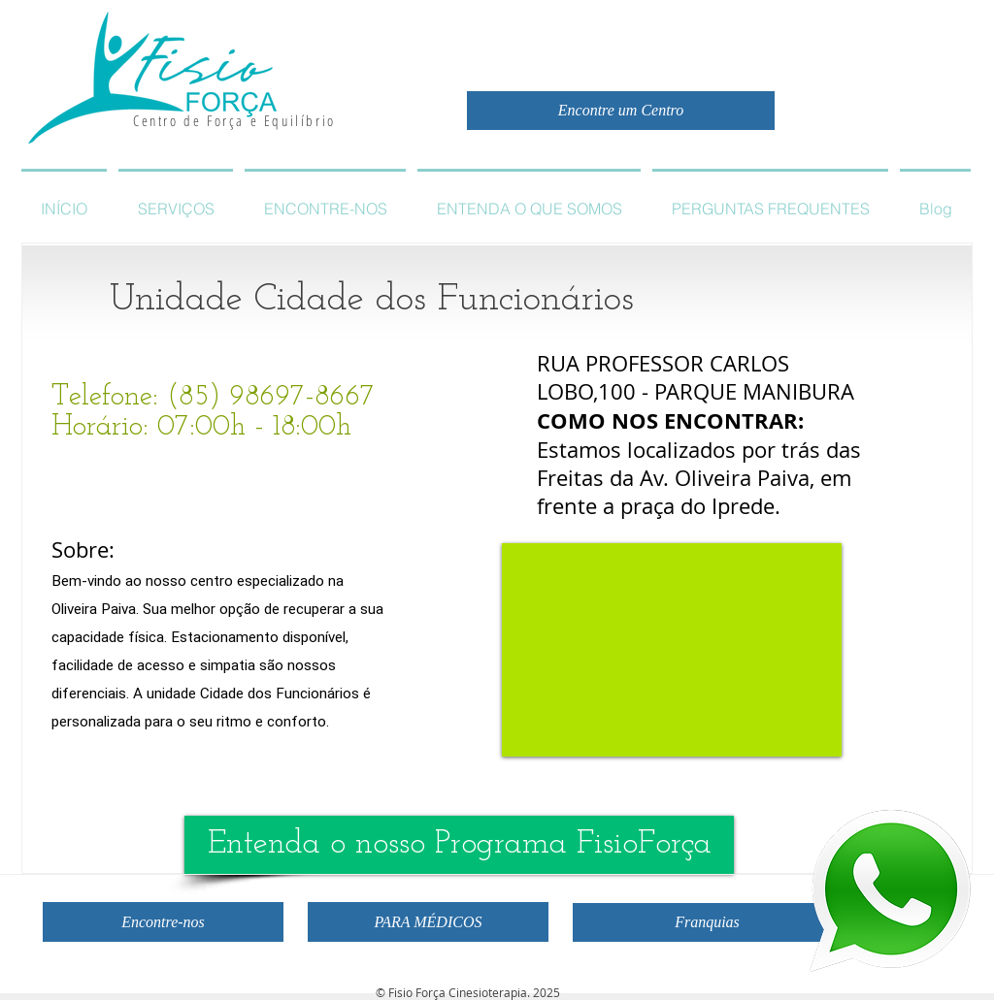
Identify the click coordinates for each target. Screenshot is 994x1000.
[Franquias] (707, 922)
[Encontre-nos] (163, 922)
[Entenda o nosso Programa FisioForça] (459, 845)
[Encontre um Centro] (621, 110)
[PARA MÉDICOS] (428, 922)
